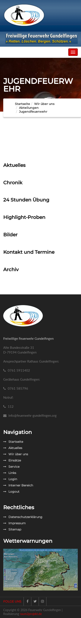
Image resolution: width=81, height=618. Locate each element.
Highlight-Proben (24, 217)
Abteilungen (29, 108)
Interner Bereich (18, 485)
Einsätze (12, 460)
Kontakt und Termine (28, 252)
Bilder (10, 235)
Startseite (22, 104)
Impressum (14, 523)
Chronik (12, 183)
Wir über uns (15, 454)
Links (9, 473)
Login (10, 479)
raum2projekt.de (31, 614)
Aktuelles (14, 165)
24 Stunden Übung (26, 200)
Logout (11, 491)
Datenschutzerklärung (22, 517)
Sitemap (12, 529)
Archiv (11, 269)
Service (11, 467)
